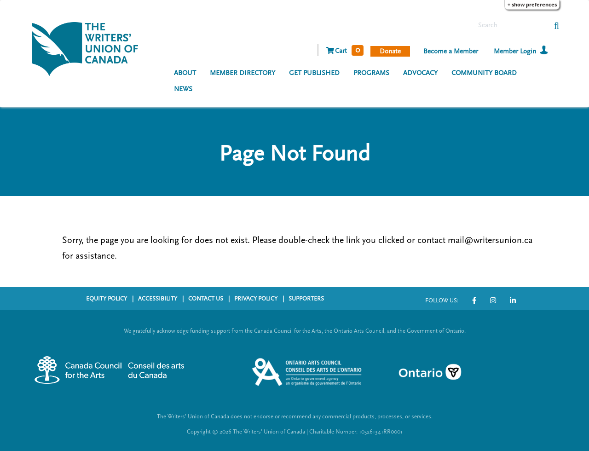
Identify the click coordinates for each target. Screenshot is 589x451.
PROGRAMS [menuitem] (371, 73)
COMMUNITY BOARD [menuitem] (484, 73)
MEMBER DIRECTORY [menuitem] (242, 73)
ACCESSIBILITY (157, 298)
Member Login (515, 51)
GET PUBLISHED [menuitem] (314, 73)
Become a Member (450, 51)
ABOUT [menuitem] (185, 73)
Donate (390, 51)
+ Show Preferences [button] (532, 4)
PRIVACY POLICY (255, 298)
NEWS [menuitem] (183, 89)
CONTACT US (205, 298)
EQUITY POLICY (106, 298)
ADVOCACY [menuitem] (420, 73)
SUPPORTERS (306, 298)
